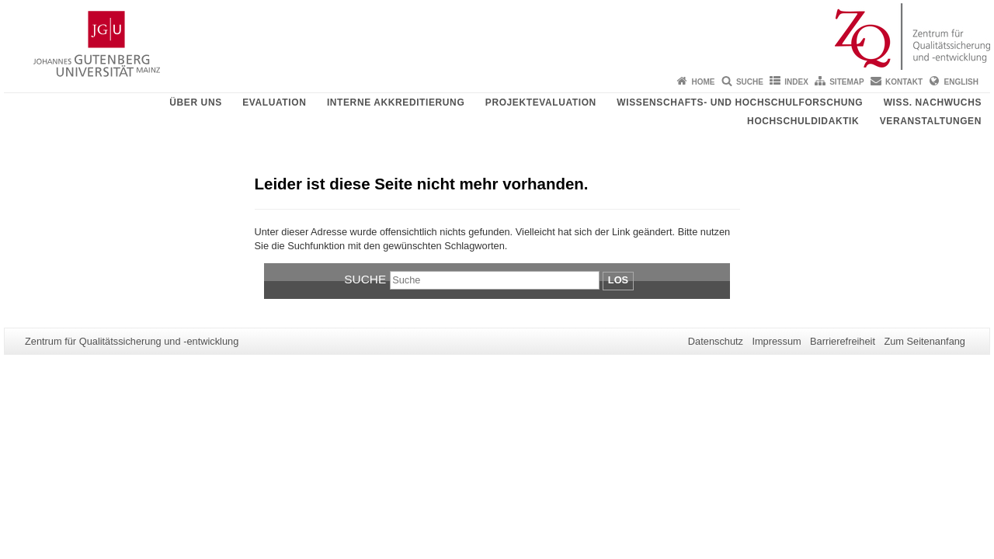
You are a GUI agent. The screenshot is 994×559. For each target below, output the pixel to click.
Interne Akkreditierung (395, 102)
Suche (749, 82)
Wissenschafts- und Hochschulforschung (740, 102)
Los (618, 280)
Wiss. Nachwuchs (933, 102)
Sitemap (846, 82)
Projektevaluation (540, 102)
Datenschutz (715, 341)
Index (796, 82)
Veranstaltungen (931, 121)
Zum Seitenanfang (924, 341)
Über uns (195, 102)
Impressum (776, 341)
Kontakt (904, 82)
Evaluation (274, 102)
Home (703, 82)
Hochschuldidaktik (803, 121)
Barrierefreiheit (842, 341)
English (961, 82)
